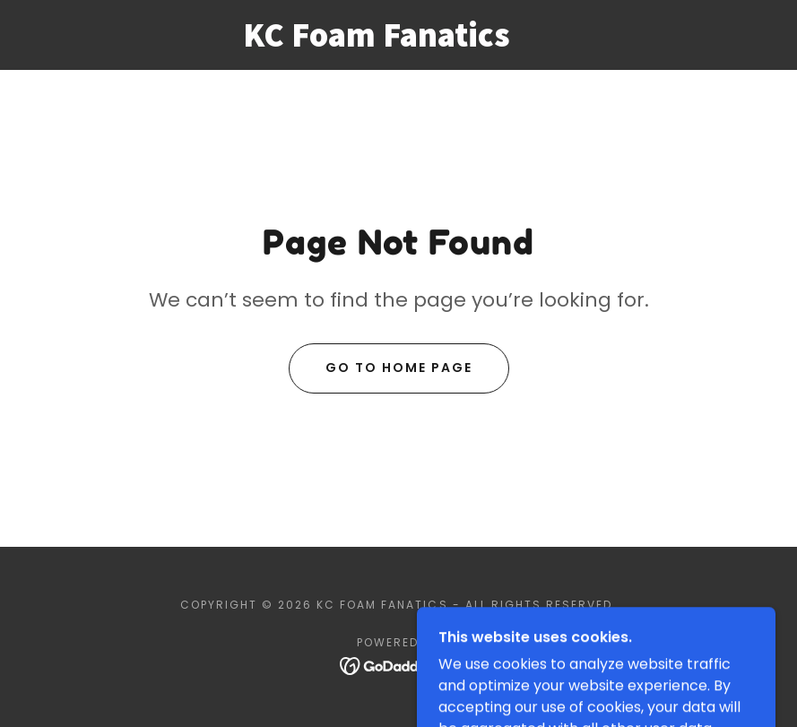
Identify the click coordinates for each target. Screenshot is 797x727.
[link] (377, 41)
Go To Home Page (398, 367)
